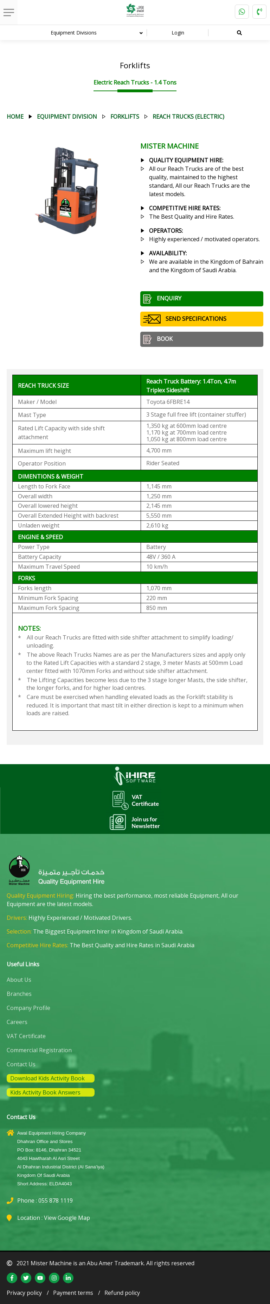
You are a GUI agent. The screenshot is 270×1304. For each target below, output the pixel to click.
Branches (19, 994)
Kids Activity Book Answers (45, 1092)
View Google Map (67, 1218)
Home (15, 116)
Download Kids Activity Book (47, 1078)
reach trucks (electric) (188, 116)
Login (178, 32)
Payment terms (73, 1293)
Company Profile (28, 1008)
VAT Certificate (26, 1036)
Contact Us (21, 1064)
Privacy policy (24, 1293)
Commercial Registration (39, 1050)
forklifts (124, 116)
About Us (19, 980)
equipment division (67, 116)
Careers (17, 1022)
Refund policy (122, 1293)
